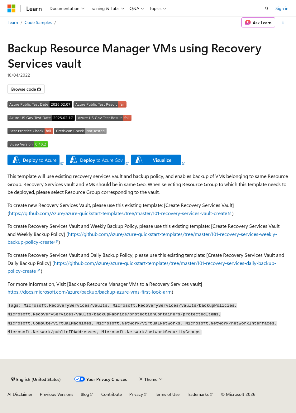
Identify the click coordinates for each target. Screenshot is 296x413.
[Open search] (266, 8)
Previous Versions (56, 394)
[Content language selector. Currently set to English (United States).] (35, 379)
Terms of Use (167, 394)
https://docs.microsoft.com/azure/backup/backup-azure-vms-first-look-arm (89, 291)
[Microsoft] (11, 8)
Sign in (282, 8)
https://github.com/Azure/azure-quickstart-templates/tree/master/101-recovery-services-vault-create (118, 213)
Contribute (111, 394)
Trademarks (198, 394)
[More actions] (283, 22)
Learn (12, 22)
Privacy (136, 394)
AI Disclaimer (19, 394)
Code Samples (38, 22)
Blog (85, 394)
